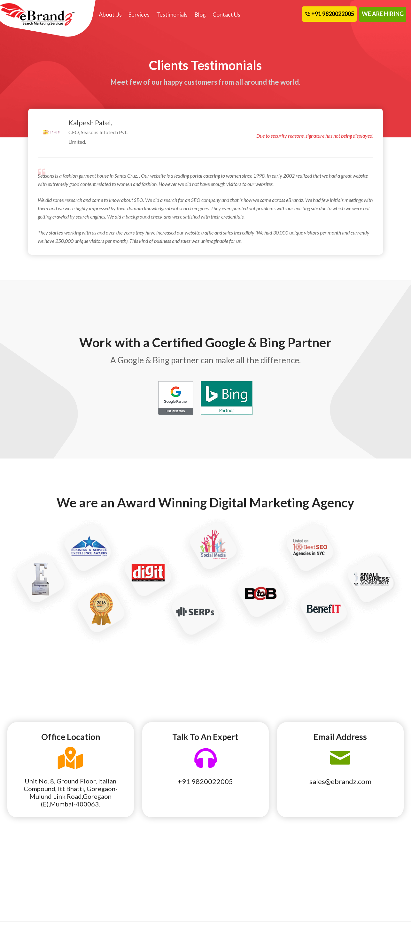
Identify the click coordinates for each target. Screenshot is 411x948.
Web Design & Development (91, 888)
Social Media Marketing (101, 874)
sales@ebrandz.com (340, 781)
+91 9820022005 (205, 781)
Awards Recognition (304, 883)
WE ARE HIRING (383, 13)
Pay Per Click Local (29, 892)
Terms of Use (296, 892)
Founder (155, 883)
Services (139, 14)
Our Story (156, 874)
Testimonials (172, 14)
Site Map (359, 892)
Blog (200, 14)
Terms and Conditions (306, 901)
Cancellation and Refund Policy (376, 879)
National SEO (23, 883)
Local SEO (20, 874)
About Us (110, 14)
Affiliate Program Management (27, 905)
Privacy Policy (298, 910)
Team (218, 874)
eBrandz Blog (297, 874)
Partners (222, 883)
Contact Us (226, 14)
